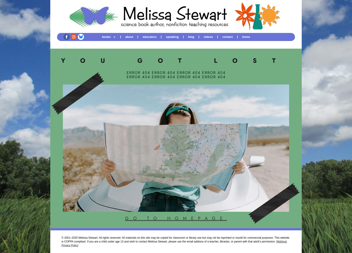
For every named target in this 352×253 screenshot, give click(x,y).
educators (149, 37)
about (129, 37)
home (246, 37)
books (109, 37)
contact (227, 37)
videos (208, 37)
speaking (172, 37)
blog (191, 37)
